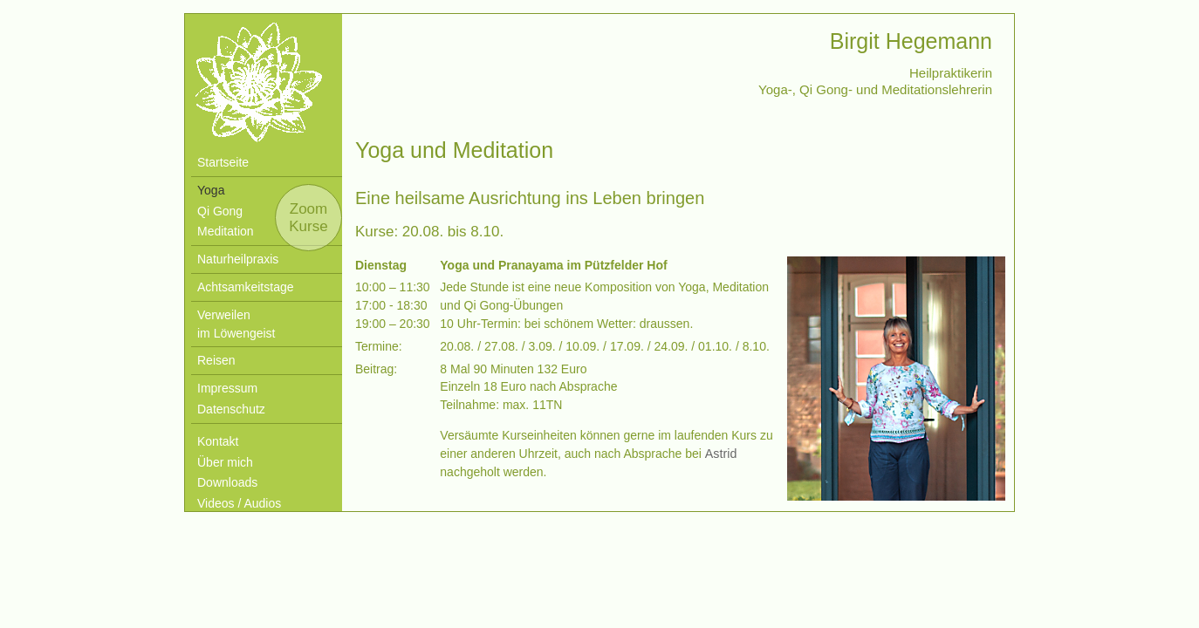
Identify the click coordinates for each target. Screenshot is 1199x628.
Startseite (223, 162)
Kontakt (217, 441)
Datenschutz (231, 409)
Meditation (225, 231)
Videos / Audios (239, 503)
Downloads (227, 482)
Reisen (216, 360)
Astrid (721, 454)
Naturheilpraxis (237, 259)
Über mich (225, 462)
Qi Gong (220, 211)
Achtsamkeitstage (245, 287)
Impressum (227, 388)
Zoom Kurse (308, 218)
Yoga (210, 190)
